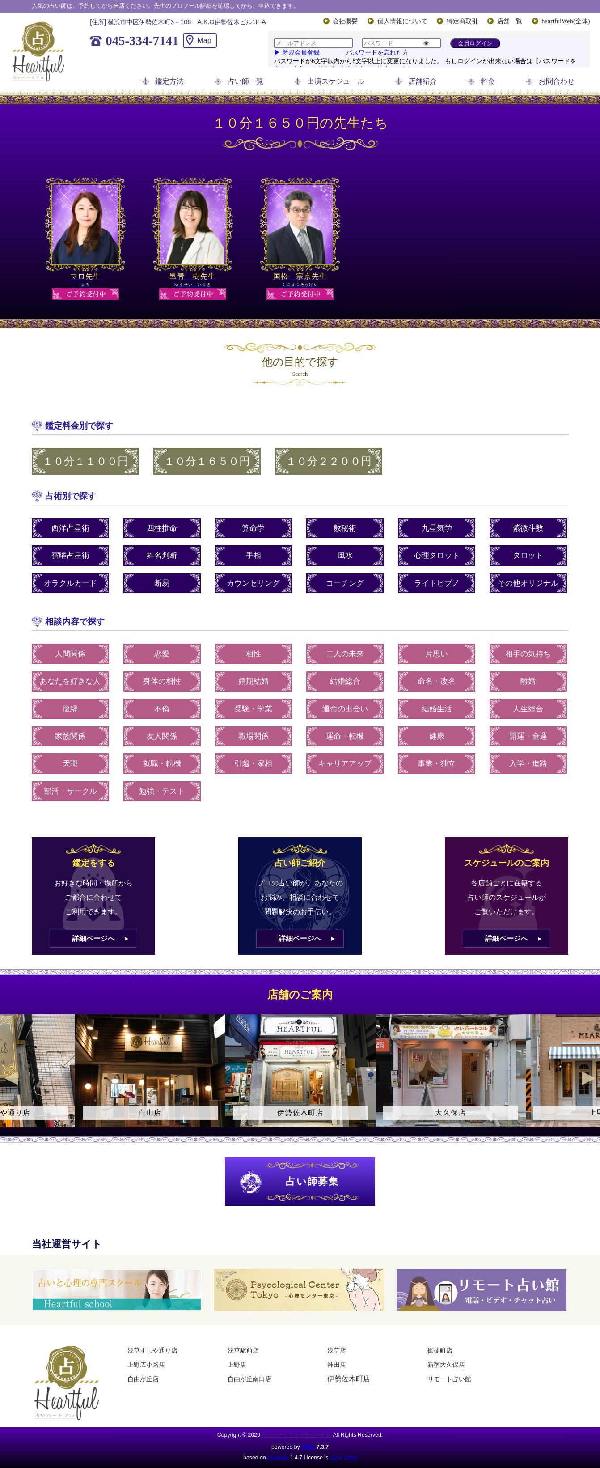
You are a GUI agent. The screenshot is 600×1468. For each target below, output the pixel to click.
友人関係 (162, 736)
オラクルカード (70, 583)
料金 (488, 81)
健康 (436, 736)
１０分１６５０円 (207, 461)
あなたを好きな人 (70, 681)
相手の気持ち (528, 654)
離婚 (528, 681)
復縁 (70, 709)
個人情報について (402, 21)
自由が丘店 (143, 1379)
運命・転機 (345, 736)
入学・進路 (528, 763)
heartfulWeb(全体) (565, 21)
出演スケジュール (335, 81)
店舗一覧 (509, 21)
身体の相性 (162, 681)
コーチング (345, 583)
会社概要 (345, 21)
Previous (11, 1078)
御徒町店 (439, 1350)
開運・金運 (528, 736)
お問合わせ (557, 81)
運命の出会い (345, 709)
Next (589, 1078)
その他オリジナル (528, 583)
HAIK (308, 1447)
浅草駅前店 (243, 1350)
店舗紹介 (422, 81)
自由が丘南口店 (249, 1379)
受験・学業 (253, 709)
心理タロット (437, 555)
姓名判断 (162, 555)
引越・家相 (253, 763)
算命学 (253, 528)
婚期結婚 (253, 681)
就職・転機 (162, 763)
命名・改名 (437, 681)
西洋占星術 (70, 528)
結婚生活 (437, 709)
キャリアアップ (345, 763)
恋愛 (161, 654)
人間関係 (70, 654)
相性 (253, 654)
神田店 (336, 1364)
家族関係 (70, 736)
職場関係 (253, 736)
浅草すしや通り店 (152, 1350)
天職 (70, 763)
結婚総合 (345, 681)
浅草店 (336, 1350)
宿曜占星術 (70, 555)
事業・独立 (437, 763)
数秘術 (345, 528)
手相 (253, 555)
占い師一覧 (245, 81)
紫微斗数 (528, 528)
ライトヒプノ (437, 583)
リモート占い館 (449, 1379)
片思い (436, 654)
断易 (161, 583)
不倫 (161, 709)
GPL (335, 1458)
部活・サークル (70, 791)
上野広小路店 (146, 1364)
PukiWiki (277, 1458)
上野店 (237, 1364)
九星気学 (437, 528)
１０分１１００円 (85, 461)
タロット (528, 555)
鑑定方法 (169, 81)
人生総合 (528, 709)
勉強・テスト (162, 791)
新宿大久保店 (446, 1364)
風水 (345, 555)
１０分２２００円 (329, 461)
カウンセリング (253, 583)
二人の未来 (345, 654)
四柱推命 (162, 528)
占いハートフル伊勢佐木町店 (296, 1435)
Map (204, 40)
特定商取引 (462, 21)
